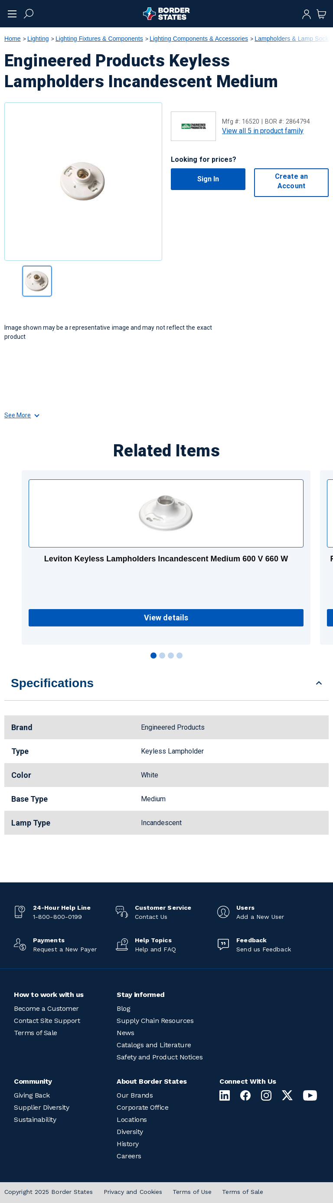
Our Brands (135, 1095)
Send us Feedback (263, 949)
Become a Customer (46, 1008)
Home (12, 38)
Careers (129, 1156)
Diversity (130, 1132)
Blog (123, 1008)
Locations (132, 1119)
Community (33, 1081)
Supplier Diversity (41, 1107)
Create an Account (291, 181)
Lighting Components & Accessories (199, 38)
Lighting (38, 38)
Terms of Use (192, 1191)
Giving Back (32, 1095)
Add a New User (260, 916)
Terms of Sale (35, 1033)
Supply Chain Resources (155, 1020)
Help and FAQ (155, 949)
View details (166, 617)
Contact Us (151, 916)
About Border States (152, 1081)
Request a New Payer (65, 949)
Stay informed (141, 994)
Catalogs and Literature (154, 1045)
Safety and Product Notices (159, 1057)
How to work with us (49, 994)
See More (21, 415)
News (125, 1033)
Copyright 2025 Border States (48, 1191)
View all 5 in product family (263, 131)
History (128, 1144)
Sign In (208, 179)
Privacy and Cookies (133, 1191)
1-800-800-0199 (57, 916)
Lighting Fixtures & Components (99, 38)
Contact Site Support (47, 1020)
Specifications (52, 683)
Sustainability (35, 1119)
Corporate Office (142, 1107)
